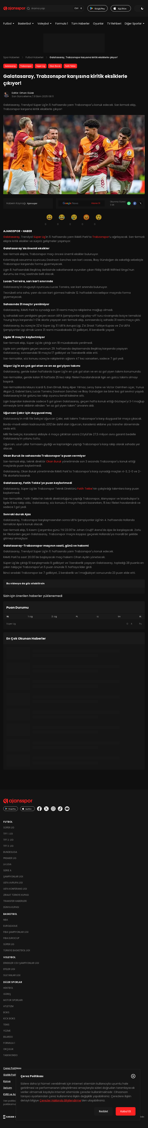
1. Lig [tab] (30, 616)
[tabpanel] (74, 624)
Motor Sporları (13, 1000)
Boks (6, 1012)
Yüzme (7, 1031)
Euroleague (10, 926)
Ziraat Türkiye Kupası (16, 895)
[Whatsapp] (129, 203)
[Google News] (81, 203)
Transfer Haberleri (15, 901)
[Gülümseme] (49, 220)
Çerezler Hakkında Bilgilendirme (60, 1100)
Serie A (7, 870)
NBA (5, 920)
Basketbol (26, 24)
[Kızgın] (86, 220)
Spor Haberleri (11, 57)
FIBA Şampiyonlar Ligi (15, 932)
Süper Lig (40, 66)
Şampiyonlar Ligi (13, 876)
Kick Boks (9, 1018)
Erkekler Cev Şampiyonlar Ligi (21, 963)
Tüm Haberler (80, 24)
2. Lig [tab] (54, 616)
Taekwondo (10, 1055)
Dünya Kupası (11, 907)
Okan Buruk (55, 66)
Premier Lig (9, 858)
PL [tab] (77, 616)
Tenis (6, 1024)
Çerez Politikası (12, 1068)
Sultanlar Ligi (11, 975)
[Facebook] (135, 203)
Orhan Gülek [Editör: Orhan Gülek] (26, 93)
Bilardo (8, 1037)
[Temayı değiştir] (139, 8)
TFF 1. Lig (8, 833)
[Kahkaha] (61, 220)
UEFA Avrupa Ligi (13, 882)
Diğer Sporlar (135, 24)
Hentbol (8, 988)
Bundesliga (10, 852)
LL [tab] (98, 616)
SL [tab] (8, 616)
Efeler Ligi (9, 969)
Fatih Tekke (70, 66)
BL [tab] (140, 616)
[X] (140, 203)
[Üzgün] (74, 220)
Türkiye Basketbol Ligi (16, 950)
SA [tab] (119, 616)
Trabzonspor (26, 66)
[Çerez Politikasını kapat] (133, 1076)
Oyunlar (98, 24)
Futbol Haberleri (34, 57)
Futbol (9, 24)
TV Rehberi (114, 24)
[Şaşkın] (98, 220)
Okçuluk (8, 1049)
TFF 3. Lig (8, 846)
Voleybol (44, 24)
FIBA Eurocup (11, 938)
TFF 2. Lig (8, 840)
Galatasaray (10, 66)
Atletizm (8, 1006)
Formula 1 (61, 24)
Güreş (7, 994)
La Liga (7, 864)
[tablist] (74, 616)
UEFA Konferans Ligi (15, 889)
